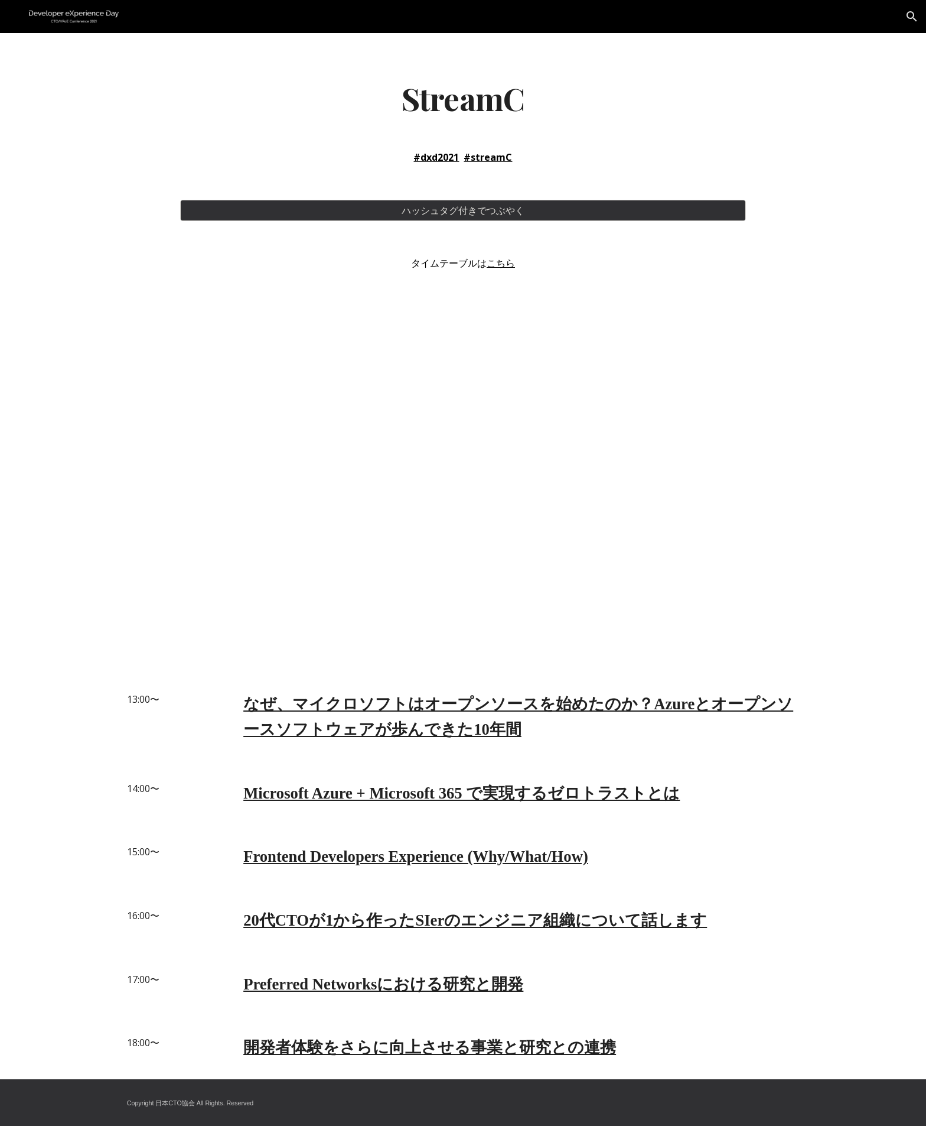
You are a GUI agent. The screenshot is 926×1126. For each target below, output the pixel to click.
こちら (501, 263)
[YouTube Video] (462, 465)
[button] (912, 16)
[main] (462, 97)
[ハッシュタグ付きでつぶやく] (463, 210)
